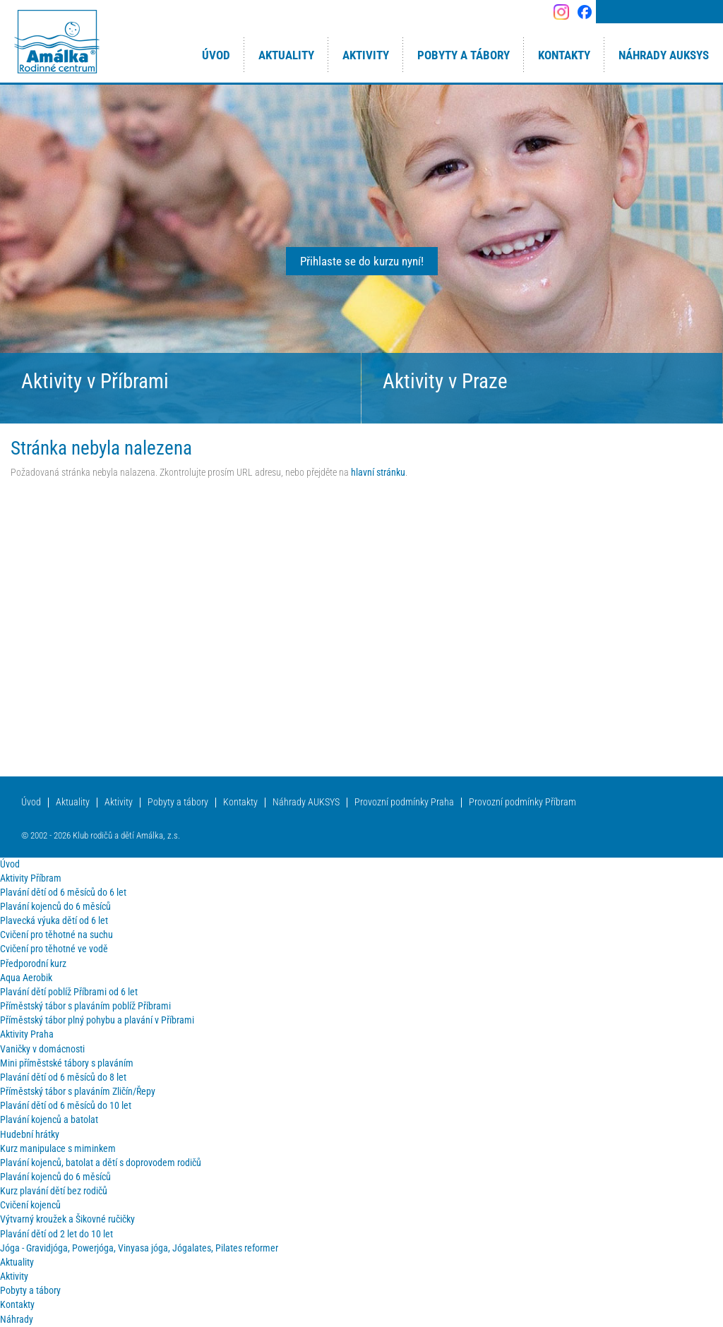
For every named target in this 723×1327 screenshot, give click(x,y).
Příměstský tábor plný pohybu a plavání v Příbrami (97, 1020)
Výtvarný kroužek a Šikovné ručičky (67, 1219)
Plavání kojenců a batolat (49, 1120)
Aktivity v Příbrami (95, 381)
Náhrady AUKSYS (306, 802)
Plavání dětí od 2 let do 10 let (56, 1234)
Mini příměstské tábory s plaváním (66, 1063)
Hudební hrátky (29, 1135)
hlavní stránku (378, 473)
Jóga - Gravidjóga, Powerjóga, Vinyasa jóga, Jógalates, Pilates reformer (139, 1248)
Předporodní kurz (33, 964)
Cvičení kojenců (30, 1205)
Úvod (31, 802)
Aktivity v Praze (445, 381)
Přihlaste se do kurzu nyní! (362, 261)
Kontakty (240, 802)
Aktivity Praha (27, 1034)
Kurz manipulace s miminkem (58, 1149)
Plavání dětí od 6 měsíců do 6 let (63, 893)
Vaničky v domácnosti (42, 1049)
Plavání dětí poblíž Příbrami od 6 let (69, 992)
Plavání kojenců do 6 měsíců (55, 907)
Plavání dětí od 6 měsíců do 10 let (65, 1106)
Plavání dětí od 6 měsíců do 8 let (63, 1077)
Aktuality (73, 802)
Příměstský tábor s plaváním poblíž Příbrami (85, 1006)
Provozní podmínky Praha (404, 802)
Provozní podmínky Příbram (522, 802)
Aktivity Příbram (30, 878)
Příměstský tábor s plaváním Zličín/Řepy (77, 1092)
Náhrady (16, 1320)
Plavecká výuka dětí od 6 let (54, 921)
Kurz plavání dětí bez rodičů (53, 1191)
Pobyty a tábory (178, 802)
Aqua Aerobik (26, 978)
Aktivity (118, 802)
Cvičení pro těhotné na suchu (56, 935)
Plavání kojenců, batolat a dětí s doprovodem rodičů (100, 1163)
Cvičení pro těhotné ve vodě (54, 949)
